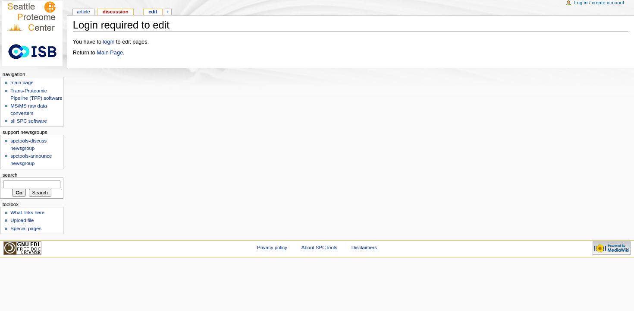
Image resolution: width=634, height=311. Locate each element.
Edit (152, 11)
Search (10, 175)
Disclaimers (364, 247)
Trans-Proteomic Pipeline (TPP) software (36, 94)
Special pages (25, 228)
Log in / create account (599, 2)
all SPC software (28, 121)
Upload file (22, 220)
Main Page (110, 53)
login (109, 42)
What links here (27, 212)
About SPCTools (319, 247)
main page (22, 82)
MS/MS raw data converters (28, 109)
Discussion (116, 11)
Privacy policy (272, 247)
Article (83, 11)
